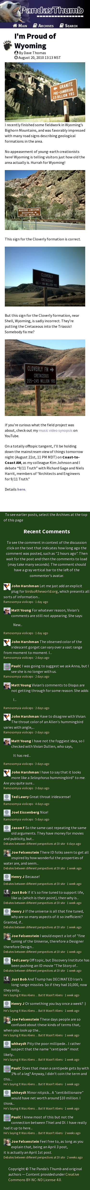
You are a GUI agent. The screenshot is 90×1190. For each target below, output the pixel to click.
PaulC (16, 666)
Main (20, 25)
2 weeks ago (73, 1133)
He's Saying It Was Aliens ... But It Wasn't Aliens (33, 995)
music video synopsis (55, 430)
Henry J (17, 876)
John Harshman (25, 585)
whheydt (18, 1043)
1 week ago (74, 868)
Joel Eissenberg (25, 812)
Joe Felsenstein (25, 852)
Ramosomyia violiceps (18, 602)
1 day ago (41, 602)
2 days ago (42, 658)
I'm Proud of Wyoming (35, 40)
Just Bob (19, 892)
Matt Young (21, 610)
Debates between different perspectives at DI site (34, 844)
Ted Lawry (20, 796)
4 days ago (42, 804)
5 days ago (42, 819)
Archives (43, 25)
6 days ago (74, 844)
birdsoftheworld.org (41, 591)
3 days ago (42, 732)
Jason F (18, 827)
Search (69, 25)
